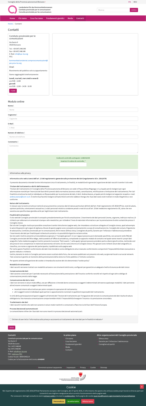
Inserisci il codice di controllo (73, 163)
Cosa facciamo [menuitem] (36, 18)
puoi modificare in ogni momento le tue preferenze (114, 396)
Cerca (134, 10)
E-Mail (10, 124)
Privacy (83, 367)
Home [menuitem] (12, 18)
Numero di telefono (16, 133)
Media (67, 347)
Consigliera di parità (107, 344)
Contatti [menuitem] (80, 18)
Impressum (70, 367)
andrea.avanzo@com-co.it (20, 197)
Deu (135, 2)
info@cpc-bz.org (20, 351)
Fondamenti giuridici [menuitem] (55, 18)
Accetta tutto (73, 401)
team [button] (13, 91)
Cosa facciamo (71, 341)
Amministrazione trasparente (50, 367)
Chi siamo (69, 338)
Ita (129, 2)
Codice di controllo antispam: (73, 158)
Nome (10, 106)
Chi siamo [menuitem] (22, 18)
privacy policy (49, 396)
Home (10, 24)
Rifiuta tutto (88, 401)
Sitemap (103, 367)
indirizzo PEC (17, 354)
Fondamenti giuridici (73, 344)
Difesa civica (103, 338)
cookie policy (69, 396)
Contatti (68, 350)
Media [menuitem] (70, 18)
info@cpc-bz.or (21, 54)
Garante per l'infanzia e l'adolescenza (113, 341)
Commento (12, 142)
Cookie (93, 367)
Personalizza (59, 401)
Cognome (12, 115)
